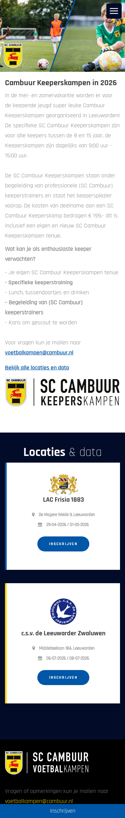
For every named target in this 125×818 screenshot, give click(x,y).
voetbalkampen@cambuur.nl (39, 352)
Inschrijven (63, 543)
